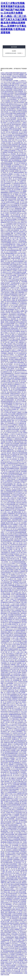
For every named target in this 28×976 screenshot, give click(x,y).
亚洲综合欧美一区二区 (14, 337)
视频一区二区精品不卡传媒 (18, 233)
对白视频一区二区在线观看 (13, 143)
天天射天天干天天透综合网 (13, 971)
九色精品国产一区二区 (18, 607)
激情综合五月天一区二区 (16, 406)
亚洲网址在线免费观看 (9, 150)
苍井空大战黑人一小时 (12, 889)
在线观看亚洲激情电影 (15, 577)
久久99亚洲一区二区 (7, 730)
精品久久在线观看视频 (18, 809)
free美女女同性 (9, 533)
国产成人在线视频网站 (20, 136)
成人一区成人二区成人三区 (9, 599)
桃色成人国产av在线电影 (19, 901)
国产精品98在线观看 (21, 111)
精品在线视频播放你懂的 (19, 161)
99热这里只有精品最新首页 (12, 566)
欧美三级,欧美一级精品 (10, 452)
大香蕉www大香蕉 (7, 549)
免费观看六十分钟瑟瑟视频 (15, 764)
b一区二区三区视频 (12, 306)
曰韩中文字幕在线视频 (20, 234)
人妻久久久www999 (17, 278)
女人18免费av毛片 (21, 182)
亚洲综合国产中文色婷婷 (14, 315)
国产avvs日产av (11, 703)
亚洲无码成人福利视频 (8, 661)
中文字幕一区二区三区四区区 (8, 180)
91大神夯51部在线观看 (8, 509)
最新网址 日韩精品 (5, 934)
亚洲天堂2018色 (22, 306)
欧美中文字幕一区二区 (14, 428)
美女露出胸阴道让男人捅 (14, 269)
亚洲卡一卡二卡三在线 (7, 532)
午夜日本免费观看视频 (15, 518)
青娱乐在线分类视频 (17, 133)
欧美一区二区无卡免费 (8, 255)
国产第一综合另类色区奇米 (9, 392)
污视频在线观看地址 (14, 393)
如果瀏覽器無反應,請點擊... (11, 53)
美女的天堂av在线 (14, 395)
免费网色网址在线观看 (9, 890)
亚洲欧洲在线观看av (20, 116)
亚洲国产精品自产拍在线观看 (14, 812)
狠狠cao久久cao (6, 153)
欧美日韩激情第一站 (20, 91)
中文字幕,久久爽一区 (18, 404)
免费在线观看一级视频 (9, 298)
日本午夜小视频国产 (13, 515)
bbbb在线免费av (15, 101)
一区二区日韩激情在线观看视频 (14, 97)
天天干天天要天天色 (20, 420)
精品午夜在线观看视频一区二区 (10, 761)
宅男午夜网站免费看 (20, 196)
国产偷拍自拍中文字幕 (8, 537)
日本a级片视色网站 (22, 498)
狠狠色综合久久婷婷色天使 (8, 700)
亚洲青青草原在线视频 (17, 544)
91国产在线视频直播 (13, 770)
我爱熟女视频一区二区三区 (9, 448)
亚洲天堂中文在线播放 (17, 910)
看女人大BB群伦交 (19, 935)
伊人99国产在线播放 (6, 379)
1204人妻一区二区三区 (17, 926)
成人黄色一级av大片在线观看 (14, 217)
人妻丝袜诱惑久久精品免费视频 (16, 314)
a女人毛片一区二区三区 (12, 289)
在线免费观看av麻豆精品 (10, 87)
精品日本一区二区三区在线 (18, 333)
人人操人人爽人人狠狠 (17, 638)
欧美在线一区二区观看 (9, 111)
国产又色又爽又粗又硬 (13, 454)
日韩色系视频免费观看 (7, 403)
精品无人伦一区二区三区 (10, 529)
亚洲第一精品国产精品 (8, 420)
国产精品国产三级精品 (15, 412)
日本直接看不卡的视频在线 (10, 295)
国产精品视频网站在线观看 (15, 266)
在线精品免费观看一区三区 (18, 258)
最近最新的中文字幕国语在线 (8, 656)
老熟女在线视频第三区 (13, 694)
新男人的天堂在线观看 (15, 267)
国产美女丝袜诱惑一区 (8, 583)
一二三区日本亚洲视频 (7, 756)
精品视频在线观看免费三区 (8, 96)
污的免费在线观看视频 (20, 326)
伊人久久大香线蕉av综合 (11, 887)
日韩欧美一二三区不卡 (9, 434)
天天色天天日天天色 (21, 82)
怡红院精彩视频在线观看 (18, 379)
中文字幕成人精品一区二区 (8, 892)
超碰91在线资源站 (13, 144)
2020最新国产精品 (19, 610)
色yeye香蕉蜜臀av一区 (8, 904)
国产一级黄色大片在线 (13, 287)
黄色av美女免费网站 (14, 331)
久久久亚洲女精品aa (16, 674)
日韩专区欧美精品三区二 (17, 312)
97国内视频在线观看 (19, 666)
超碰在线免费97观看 (11, 878)
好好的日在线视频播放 (7, 899)
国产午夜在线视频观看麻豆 (16, 973)
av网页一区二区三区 (7, 172)
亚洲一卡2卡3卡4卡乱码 (7, 946)
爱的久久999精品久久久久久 (13, 677)
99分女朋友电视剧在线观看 (12, 851)
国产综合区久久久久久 (7, 356)
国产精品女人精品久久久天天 (10, 365)
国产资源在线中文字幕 (15, 918)
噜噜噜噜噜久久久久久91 (15, 191)
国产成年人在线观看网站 (17, 245)
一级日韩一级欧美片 (11, 646)
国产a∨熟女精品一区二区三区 (19, 898)
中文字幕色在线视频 (11, 826)
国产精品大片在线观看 (8, 375)
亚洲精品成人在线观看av (8, 758)
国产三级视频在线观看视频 (14, 158)
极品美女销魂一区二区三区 (13, 523)
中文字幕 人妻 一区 (7, 389)
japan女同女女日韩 (9, 417)
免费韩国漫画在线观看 (12, 530)
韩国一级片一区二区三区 (16, 543)
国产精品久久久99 (19, 585)
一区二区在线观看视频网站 (15, 717)
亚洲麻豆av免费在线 (17, 737)
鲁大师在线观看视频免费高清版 (13, 250)
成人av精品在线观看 (16, 551)
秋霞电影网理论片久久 (7, 903)
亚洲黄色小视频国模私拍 (8, 513)
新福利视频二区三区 (13, 85)
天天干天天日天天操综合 (16, 516)
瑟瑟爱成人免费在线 (7, 618)
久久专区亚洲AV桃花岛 (17, 667)
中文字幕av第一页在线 (6, 390)
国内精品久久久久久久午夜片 (8, 308)
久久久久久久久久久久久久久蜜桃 (15, 776)
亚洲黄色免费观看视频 (18, 941)
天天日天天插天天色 (11, 725)
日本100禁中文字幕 (9, 610)
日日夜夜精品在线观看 (18, 183)
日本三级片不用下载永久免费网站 (11, 121)
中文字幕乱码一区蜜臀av (8, 759)
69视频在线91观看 (8, 742)
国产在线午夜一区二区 (9, 225)
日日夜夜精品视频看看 (20, 730)
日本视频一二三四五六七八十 (12, 856)
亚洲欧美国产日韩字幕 (9, 418)
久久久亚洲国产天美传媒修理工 (15, 954)
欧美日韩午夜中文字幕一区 (14, 558)
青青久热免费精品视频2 (20, 93)
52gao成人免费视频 (6, 898)
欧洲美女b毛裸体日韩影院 (9, 167)
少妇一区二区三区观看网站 (8, 655)
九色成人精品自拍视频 (9, 414)
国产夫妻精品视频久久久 (12, 790)
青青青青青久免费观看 (11, 456)
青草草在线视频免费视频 (13, 804)
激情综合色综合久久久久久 (16, 104)
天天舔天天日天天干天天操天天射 (16, 806)
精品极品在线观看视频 (15, 952)
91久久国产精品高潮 (12, 773)
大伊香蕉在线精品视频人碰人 (18, 495)
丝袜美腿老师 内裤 (19, 210)
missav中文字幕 (17, 348)
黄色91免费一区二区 (12, 832)
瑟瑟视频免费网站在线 (11, 253)
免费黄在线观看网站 (18, 261)
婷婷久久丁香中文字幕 (8, 505)
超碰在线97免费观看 (11, 490)
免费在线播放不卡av (17, 83)
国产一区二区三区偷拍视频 (19, 421)
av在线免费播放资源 (17, 541)
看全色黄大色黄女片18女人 (9, 141)
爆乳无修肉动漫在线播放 (11, 865)
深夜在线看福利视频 (7, 540)
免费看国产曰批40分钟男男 (19, 699)
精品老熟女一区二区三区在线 (12, 488)
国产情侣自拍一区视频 (8, 292)
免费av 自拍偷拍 (8, 343)
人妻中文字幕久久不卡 (15, 921)
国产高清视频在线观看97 (19, 389)
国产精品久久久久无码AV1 (14, 462)
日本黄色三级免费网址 (17, 731)
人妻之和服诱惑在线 (14, 924)
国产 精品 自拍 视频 (6, 635)
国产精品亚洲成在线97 (8, 91)
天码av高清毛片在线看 (19, 734)
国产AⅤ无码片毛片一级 (10, 182)
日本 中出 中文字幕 (8, 210)
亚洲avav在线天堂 (16, 476)
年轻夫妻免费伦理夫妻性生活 (13, 787)
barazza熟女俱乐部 (17, 723)
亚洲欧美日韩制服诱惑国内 (11, 294)
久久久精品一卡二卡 (18, 174)
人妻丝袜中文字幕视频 (21, 818)
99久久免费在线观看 (6, 485)
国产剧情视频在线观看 (11, 896)
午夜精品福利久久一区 (21, 555)
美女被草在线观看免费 (11, 301)
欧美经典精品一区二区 (15, 99)
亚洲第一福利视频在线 (21, 691)
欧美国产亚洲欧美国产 (7, 348)
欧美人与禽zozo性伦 (20, 655)
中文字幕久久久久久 (9, 208)
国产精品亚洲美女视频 (20, 345)
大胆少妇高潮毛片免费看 (10, 783)
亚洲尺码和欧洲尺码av (15, 264)
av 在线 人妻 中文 (20, 225)
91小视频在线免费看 (18, 938)
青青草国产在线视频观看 (17, 576)
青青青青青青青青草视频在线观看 (11, 146)
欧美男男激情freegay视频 (7, 415)
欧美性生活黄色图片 (20, 382)
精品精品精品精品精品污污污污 (12, 220)
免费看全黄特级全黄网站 (14, 129)
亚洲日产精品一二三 (6, 723)
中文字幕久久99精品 (10, 853)
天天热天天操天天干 (11, 705)
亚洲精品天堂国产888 (17, 361)
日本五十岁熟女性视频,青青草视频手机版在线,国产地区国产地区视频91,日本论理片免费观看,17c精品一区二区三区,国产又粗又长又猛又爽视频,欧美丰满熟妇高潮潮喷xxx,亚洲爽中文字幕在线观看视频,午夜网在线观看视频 (14, 76)
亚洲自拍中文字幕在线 (14, 602)
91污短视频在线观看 (17, 744)
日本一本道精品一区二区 (20, 579)
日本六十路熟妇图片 (20, 323)
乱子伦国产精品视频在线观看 (17, 155)
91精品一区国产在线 (9, 139)
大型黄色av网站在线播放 (13, 317)
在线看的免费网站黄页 (14, 247)
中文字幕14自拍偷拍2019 (18, 572)
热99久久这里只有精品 (9, 780)
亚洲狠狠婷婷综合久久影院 (13, 854)
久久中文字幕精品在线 (8, 501)
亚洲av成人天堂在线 (17, 242)
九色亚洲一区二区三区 (9, 465)
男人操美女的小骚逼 (7, 571)
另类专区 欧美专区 (12, 432)
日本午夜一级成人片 (9, 116)
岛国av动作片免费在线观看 (14, 560)
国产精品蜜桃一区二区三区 (11, 846)
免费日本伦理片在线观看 (8, 750)
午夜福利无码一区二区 (19, 185)
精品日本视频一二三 (13, 286)
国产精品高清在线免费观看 (15, 474)
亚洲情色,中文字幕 (12, 702)
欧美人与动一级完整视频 (19, 568)
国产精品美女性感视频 (11, 219)
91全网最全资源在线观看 (12, 429)
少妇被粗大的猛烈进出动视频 (11, 801)
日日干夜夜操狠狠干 (6, 183)
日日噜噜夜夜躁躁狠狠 (12, 463)
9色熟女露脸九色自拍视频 (18, 934)
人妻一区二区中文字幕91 (18, 259)
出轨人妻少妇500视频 (21, 822)
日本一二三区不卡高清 (13, 604)
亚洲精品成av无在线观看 (7, 236)
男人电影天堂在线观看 (7, 938)
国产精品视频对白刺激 (14, 885)
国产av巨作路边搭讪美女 (10, 110)
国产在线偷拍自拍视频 (18, 635)
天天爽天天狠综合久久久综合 (10, 565)
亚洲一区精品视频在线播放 (15, 519)
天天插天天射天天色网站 (14, 672)
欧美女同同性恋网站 (6, 932)
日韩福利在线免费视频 (20, 94)
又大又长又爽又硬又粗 (17, 460)
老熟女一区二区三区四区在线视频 (17, 178)
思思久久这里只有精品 (14, 644)
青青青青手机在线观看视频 (19, 347)
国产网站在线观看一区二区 (16, 917)
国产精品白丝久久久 (18, 403)
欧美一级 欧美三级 (13, 671)
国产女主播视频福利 (7, 481)
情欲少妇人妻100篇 (14, 546)
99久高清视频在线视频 (19, 596)
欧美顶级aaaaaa (6, 576)
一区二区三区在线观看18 (18, 907)
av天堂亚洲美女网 (22, 725)
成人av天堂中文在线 (6, 809)
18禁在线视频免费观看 (8, 951)
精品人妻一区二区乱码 (13, 775)
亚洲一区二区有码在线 (18, 334)
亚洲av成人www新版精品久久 (11, 303)
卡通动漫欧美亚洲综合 (15, 716)
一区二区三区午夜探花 (19, 163)
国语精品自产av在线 (19, 236)
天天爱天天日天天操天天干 (14, 843)
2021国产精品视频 (15, 186)
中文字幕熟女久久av (21, 931)
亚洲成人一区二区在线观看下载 (17, 354)
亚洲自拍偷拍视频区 (13, 789)
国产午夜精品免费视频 (19, 630)
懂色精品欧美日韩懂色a (13, 188)
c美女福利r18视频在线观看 (15, 359)
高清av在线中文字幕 (6, 83)
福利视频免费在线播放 (8, 196)
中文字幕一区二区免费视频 (12, 680)
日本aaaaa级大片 (9, 579)
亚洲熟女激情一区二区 (17, 328)
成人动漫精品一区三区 (14, 552)
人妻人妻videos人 (9, 396)
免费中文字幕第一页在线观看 (11, 277)
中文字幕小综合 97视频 (13, 678)
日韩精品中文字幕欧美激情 (9, 829)
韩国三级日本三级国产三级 (14, 857)
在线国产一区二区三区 (20, 591)
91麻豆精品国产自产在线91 (8, 499)
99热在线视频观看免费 (9, 491)
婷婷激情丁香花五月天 (8, 689)
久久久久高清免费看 (13, 130)
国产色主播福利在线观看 (11, 649)
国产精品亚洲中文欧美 (11, 681)
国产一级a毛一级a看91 (12, 685)
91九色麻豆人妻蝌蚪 (19, 311)
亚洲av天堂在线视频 (18, 343)
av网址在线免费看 (9, 555)
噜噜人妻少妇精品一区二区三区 (10, 871)
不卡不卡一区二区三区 (13, 642)
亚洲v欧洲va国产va (22, 400)
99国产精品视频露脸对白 (14, 160)
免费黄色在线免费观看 (17, 336)
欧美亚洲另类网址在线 (20, 590)
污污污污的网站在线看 (20, 628)
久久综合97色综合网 (9, 948)
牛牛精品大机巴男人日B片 (9, 588)
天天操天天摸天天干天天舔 (9, 482)
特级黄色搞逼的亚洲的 (7, 493)
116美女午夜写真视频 (11, 205)
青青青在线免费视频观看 (11, 206)
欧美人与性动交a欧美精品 (9, 119)
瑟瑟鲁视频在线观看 (13, 473)
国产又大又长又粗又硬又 (12, 470)
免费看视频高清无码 (21, 414)
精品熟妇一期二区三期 (17, 153)
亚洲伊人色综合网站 (19, 398)
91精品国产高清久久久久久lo (11, 410)
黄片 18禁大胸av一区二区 (20, 484)
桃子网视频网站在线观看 (16, 697)
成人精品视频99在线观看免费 (13, 614)
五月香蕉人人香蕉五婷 (18, 496)
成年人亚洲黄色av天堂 (11, 200)
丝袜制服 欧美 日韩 (21, 228)
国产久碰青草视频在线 (12, 169)
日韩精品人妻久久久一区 (9, 797)
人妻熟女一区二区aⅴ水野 (11, 214)
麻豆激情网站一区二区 (7, 960)
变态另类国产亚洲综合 (13, 554)
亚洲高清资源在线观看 (12, 445)
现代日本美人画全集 (9, 378)
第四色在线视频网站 (7, 484)
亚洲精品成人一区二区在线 (14, 449)
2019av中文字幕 (13, 305)
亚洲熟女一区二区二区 (15, 127)
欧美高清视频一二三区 (15, 252)
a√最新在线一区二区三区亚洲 (15, 353)
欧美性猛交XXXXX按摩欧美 (9, 424)
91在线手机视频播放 (6, 242)
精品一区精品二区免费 (19, 244)
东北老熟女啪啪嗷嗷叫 (11, 786)
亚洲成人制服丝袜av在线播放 (16, 231)
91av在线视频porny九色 (18, 164)
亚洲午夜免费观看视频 (19, 636)
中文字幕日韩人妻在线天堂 (9, 895)
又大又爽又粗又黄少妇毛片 (14, 122)
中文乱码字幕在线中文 (8, 382)
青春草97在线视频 (9, 171)
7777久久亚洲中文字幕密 (18, 175)
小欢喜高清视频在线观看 (19, 633)
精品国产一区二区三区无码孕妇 (15, 457)
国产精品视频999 (10, 108)
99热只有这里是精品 (19, 102)
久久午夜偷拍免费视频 (11, 792)
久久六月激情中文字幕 (9, 228)
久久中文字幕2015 (18, 356)
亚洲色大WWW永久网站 (12, 431)
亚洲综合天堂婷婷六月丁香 (15, 711)
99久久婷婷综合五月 (7, 102)
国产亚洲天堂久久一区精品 (15, 927)
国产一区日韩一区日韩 (12, 538)
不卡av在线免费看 (8, 683)
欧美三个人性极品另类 (18, 350)
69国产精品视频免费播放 (11, 825)
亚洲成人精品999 (15, 909)
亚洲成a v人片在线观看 (13, 814)
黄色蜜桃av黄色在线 (15, 882)
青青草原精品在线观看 (7, 163)
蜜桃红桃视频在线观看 (19, 113)
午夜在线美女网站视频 (8, 747)
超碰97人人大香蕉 (5, 230)
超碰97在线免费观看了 (12, 864)
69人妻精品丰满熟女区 (19, 632)
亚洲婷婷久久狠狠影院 (21, 378)
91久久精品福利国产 (7, 136)
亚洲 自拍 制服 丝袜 (9, 590)
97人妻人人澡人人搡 (7, 512)
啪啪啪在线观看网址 (19, 172)
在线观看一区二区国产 (9, 446)
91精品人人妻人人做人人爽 (14, 239)
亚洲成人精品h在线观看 (10, 199)
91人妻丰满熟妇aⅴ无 (10, 370)
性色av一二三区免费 (19, 943)
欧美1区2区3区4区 (22, 88)
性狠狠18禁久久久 (8, 666)
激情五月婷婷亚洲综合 (20, 742)
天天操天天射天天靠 (13, 669)
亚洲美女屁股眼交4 (11, 202)
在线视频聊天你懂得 (11, 224)
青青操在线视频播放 (20, 661)
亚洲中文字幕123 (9, 794)
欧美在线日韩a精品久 (9, 291)
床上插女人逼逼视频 (10, 817)
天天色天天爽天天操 (13, 962)
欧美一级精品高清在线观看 (16, 860)
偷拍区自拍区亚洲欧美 (9, 650)
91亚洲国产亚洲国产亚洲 (16, 605)
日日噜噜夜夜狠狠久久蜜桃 (9, 88)
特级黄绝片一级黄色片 (14, 125)
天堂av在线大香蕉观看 (9, 502)
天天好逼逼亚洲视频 (13, 280)
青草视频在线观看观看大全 (8, 401)
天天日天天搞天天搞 (18, 493)
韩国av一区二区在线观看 (16, 147)
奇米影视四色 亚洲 (14, 213)
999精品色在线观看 (13, 766)
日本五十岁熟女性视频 (7, 113)
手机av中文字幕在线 (20, 401)
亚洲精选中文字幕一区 (14, 281)
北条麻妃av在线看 (17, 270)
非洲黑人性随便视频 (10, 322)
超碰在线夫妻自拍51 (12, 521)
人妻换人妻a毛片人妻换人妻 (9, 300)
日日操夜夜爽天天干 (14, 351)
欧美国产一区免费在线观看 (12, 283)
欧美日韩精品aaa (10, 653)
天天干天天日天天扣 (10, 873)
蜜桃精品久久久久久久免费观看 (10, 203)
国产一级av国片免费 (7, 311)
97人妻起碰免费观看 (6, 347)
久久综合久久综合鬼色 (15, 831)
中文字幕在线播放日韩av (7, 94)
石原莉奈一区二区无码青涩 (19, 932)
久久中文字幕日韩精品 (7, 80)
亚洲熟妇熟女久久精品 (9, 720)
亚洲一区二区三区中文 (7, 658)
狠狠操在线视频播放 (9, 309)
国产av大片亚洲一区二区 (18, 708)
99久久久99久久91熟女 (9, 82)
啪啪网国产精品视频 (7, 152)
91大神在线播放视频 (12, 340)
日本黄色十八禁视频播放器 (19, 241)
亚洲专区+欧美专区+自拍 (19, 733)
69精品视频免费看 (22, 896)
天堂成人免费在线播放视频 (18, 594)
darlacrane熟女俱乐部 (20, 904)
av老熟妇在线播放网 (14, 216)
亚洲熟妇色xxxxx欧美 (10, 510)
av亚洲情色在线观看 (16, 611)
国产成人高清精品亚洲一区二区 (14, 132)
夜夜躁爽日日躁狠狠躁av (13, 859)
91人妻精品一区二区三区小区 (10, 795)
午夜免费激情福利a (16, 157)
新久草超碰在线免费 (11, 893)
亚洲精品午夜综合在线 (13, 842)
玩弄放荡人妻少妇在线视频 (13, 189)
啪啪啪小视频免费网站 (21, 937)
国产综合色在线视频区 (15, 105)
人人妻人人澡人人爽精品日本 (11, 600)
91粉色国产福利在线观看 (8, 527)
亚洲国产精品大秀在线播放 (16, 362)
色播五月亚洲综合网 (14, 675)
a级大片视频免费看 (11, 386)
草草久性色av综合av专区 (13, 222)
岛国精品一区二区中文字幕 (13, 970)
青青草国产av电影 (7, 688)
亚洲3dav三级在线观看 (6, 90)
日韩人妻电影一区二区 (13, 368)
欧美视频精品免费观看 (20, 273)
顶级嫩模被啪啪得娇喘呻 (14, 714)
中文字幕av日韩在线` (15, 339)
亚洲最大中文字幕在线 (17, 262)
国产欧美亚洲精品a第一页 (20, 808)
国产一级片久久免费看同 (12, 815)
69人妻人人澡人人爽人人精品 (17, 940)
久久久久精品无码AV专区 (15, 487)
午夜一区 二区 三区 (10, 652)
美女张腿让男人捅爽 (11, 442)
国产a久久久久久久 (20, 371)
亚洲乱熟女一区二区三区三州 (10, 297)
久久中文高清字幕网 (11, 848)
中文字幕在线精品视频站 (13, 107)
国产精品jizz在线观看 (8, 398)
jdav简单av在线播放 (12, 376)
